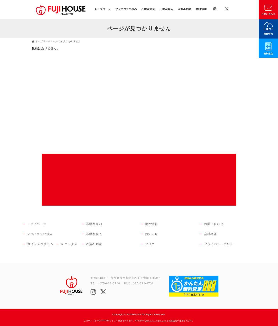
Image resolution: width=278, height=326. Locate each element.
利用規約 (173, 321)
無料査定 (268, 53)
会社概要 (210, 234)
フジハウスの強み (40, 234)
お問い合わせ (268, 14)
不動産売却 (94, 224)
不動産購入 (94, 234)
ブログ (150, 244)
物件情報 (268, 34)
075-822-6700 (109, 283)
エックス (66, 244)
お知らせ (151, 234)
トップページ (36, 224)
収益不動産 (94, 244)
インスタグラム (37, 244)
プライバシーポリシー (220, 244)
